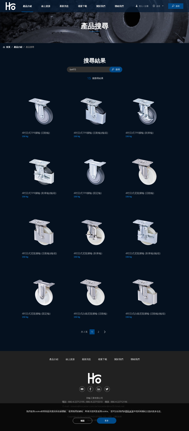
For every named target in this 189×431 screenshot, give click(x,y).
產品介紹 (27, 6)
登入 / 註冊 (144, 6)
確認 (82, 420)
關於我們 (100, 6)
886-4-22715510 (94, 401)
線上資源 (45, 6)
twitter (107, 389)
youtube (82, 389)
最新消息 (64, 6)
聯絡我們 (119, 6)
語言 (158, 6)
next (104, 331)
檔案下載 (82, 6)
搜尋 (178, 6)
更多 (107, 420)
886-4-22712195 (76, 401)
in (99, 389)
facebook (90, 389)
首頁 (8, 47)
